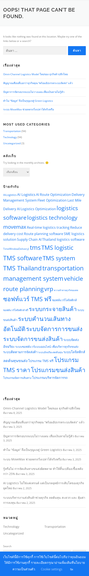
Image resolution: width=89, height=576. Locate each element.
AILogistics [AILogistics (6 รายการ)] (10, 195)
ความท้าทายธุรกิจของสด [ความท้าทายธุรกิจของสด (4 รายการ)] (66, 290)
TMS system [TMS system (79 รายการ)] (59, 258)
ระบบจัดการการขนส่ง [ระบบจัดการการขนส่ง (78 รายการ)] (54, 329)
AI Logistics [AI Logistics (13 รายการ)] (26, 194)
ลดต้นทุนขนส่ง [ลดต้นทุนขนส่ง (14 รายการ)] (15, 360)
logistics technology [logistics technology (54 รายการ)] (52, 217)
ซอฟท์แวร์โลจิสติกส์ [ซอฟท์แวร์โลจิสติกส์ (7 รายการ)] (64, 300)
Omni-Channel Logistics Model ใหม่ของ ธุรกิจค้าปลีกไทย (35, 74)
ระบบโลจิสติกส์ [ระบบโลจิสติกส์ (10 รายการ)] (74, 352)
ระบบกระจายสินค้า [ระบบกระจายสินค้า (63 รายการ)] (53, 309)
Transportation (12, 131)
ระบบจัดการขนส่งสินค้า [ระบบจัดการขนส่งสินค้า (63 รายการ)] (33, 339)
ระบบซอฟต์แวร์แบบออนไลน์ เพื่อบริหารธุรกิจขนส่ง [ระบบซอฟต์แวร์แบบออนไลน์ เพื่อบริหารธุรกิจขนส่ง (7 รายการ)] (46, 347)
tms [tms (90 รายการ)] (35, 247)
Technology (10, 137)
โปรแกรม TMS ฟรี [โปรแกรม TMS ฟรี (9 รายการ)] (40, 361)
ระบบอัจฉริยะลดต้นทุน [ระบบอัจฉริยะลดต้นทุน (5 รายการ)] (50, 352)
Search (7, 546)
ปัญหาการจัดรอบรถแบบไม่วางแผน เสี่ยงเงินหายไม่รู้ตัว (33, 92)
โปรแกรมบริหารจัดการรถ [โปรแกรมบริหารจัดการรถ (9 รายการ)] (50, 378)
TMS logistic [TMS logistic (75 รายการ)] (57, 247)
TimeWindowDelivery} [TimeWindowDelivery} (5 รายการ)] (16, 248)
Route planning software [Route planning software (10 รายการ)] (43, 233)
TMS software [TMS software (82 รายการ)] (22, 258)
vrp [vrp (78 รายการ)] (48, 289)
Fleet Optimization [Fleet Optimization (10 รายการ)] (52, 200)
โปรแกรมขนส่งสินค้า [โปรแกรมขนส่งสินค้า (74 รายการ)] (58, 370)
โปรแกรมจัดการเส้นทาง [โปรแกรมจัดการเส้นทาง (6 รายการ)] (17, 378)
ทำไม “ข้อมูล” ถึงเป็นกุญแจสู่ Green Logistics (28, 101)
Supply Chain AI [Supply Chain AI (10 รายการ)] (29, 239)
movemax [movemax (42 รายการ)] (14, 226)
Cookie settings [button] (51, 569)
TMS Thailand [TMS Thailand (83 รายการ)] (22, 268)
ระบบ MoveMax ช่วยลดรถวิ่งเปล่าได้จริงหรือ (28, 109)
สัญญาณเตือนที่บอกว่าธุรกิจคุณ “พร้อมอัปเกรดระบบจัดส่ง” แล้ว (38, 83)
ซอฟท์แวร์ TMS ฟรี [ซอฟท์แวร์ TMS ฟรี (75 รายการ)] (27, 299)
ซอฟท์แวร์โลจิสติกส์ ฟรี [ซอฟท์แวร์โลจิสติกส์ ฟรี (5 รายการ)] (15, 310)
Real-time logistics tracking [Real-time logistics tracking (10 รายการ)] (48, 227)
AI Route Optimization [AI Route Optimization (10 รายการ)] (53, 194)
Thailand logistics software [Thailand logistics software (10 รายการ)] (63, 239)
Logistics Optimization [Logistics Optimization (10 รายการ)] (38, 209)
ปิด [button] (71, 569)
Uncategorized (12, 143)
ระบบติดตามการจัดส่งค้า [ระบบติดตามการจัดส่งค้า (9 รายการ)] (20, 352)
